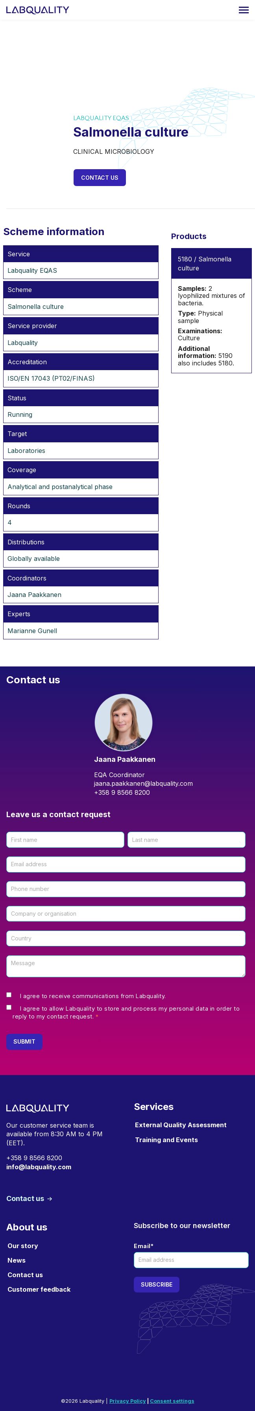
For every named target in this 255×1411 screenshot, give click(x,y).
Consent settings (172, 1401)
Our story (22, 1246)
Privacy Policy (127, 1401)
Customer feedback (38, 1289)
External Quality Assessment (181, 1125)
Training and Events (166, 1140)
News (16, 1260)
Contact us (99, 177)
